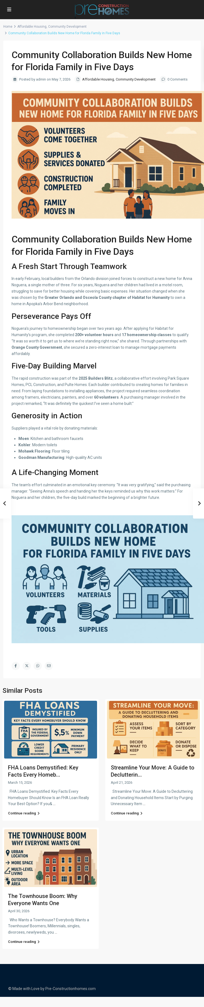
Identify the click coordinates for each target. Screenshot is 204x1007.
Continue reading (24, 813)
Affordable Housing (31, 26)
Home (7, 26)
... (54, 804)
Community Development (67, 26)
